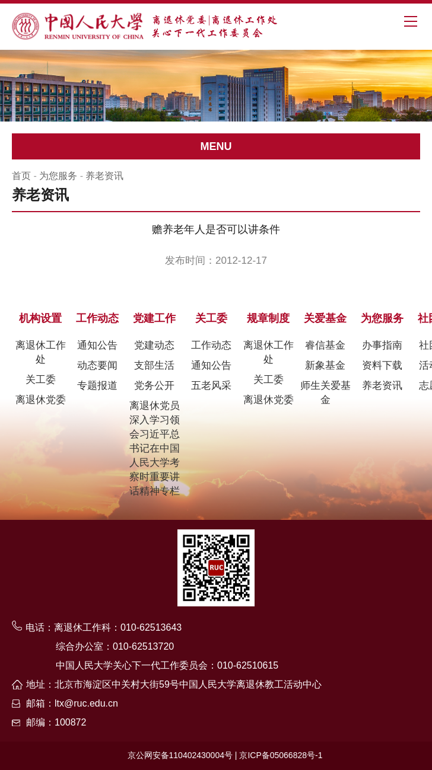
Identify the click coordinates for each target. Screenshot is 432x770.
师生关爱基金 (325, 392)
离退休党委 (40, 399)
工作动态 (97, 318)
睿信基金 (325, 345)
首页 (21, 176)
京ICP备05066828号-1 (280, 755)
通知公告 (97, 345)
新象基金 (325, 365)
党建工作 (154, 318)
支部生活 (154, 365)
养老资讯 (104, 176)
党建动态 (154, 345)
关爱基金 (325, 318)
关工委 (41, 379)
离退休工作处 (40, 352)
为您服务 (58, 176)
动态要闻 (97, 365)
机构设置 (40, 318)
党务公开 (154, 385)
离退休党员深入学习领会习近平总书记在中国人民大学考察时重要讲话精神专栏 (154, 448)
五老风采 (211, 385)
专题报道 (97, 385)
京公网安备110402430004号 (180, 755)
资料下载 (382, 365)
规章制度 (268, 318)
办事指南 (382, 345)
